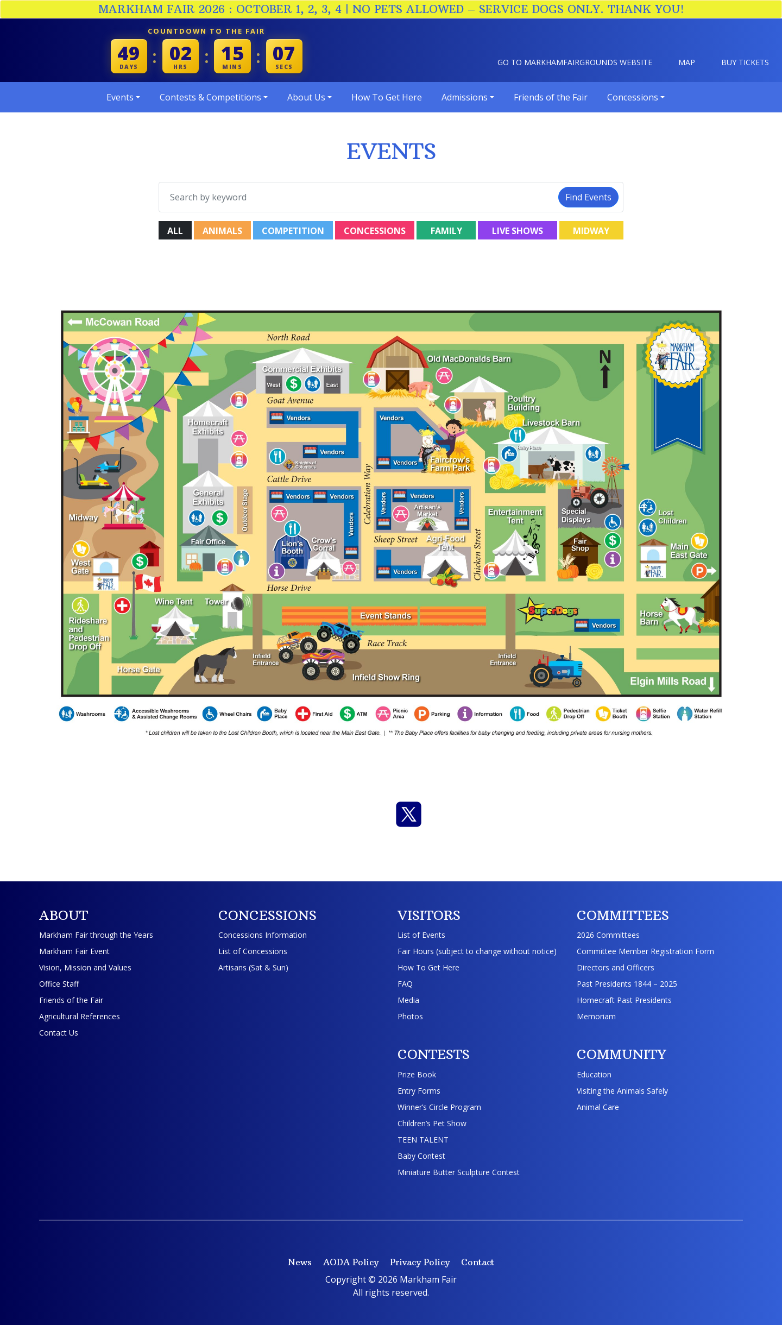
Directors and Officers (615, 967)
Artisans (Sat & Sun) (253, 967)
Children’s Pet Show (432, 1123)
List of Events (421, 935)
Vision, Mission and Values (85, 967)
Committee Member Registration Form (645, 951)
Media (408, 1000)
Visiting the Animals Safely (622, 1091)
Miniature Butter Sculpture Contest (459, 1172)
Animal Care (598, 1107)
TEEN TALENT (423, 1139)
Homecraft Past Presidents (624, 1000)
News (300, 1262)
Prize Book (417, 1074)
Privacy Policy (420, 1262)
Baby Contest (421, 1156)
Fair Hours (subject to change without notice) (477, 951)
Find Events (588, 197)
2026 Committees (608, 935)
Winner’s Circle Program (439, 1107)
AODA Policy (351, 1262)
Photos (410, 1016)
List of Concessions (252, 951)
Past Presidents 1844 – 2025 (627, 984)
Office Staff (59, 984)
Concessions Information (262, 935)
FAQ (405, 984)
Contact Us (58, 1032)
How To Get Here (428, 967)
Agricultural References (79, 1016)
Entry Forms (419, 1091)
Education (594, 1074)
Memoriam (596, 1016)
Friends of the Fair (71, 1000)
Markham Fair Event (74, 951)
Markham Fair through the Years (96, 935)
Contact (477, 1262)
